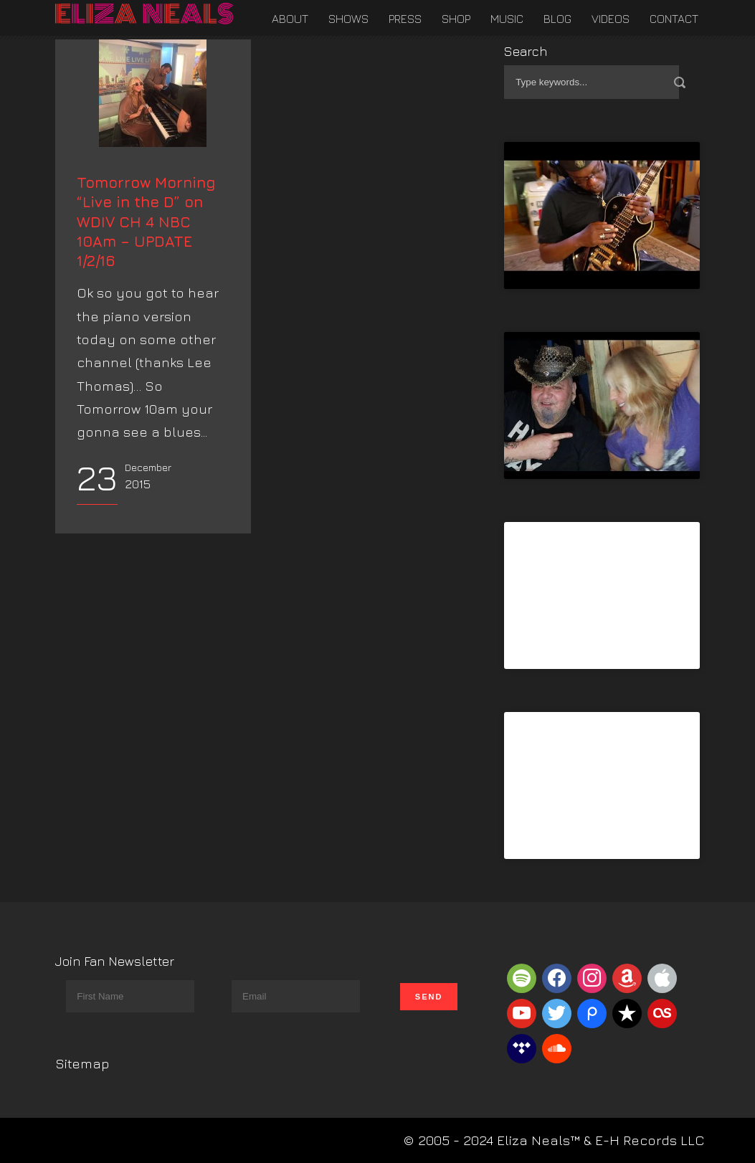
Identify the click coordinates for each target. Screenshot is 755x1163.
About (290, 18)
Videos (611, 18)
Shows (348, 18)
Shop (456, 18)
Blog (557, 18)
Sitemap (82, 1063)
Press (405, 18)
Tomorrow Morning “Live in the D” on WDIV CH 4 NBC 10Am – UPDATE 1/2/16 (146, 310)
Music (506, 18)
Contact (674, 18)
